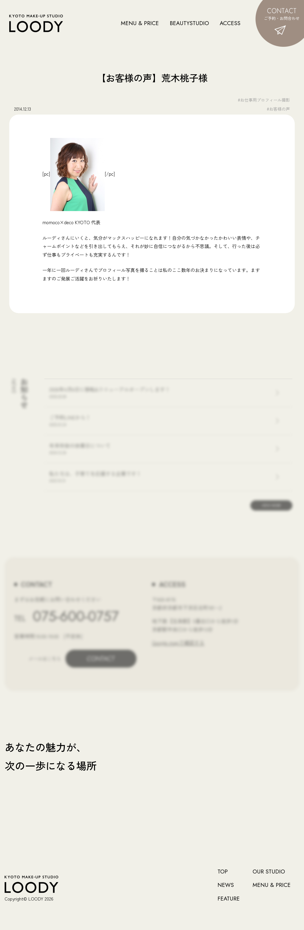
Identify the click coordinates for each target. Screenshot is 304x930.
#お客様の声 (278, 109)
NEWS (226, 885)
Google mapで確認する (178, 642)
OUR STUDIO (269, 871)
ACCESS (230, 23)
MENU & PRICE (140, 23)
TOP (223, 871)
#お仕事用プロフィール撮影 (264, 100)
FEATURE (229, 898)
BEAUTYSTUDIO (189, 23)
